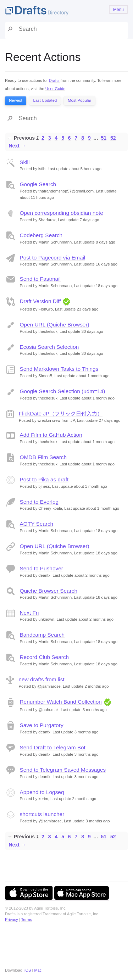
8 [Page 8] (82, 138)
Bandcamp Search (42, 635)
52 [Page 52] (113, 138)
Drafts (54, 80)
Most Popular (79, 100)
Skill (24, 162)
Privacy (11, 919)
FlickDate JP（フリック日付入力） (60, 413)
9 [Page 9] (89, 138)
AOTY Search (37, 524)
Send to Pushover (41, 568)
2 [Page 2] (42, 138)
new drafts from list (42, 679)
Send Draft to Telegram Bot (52, 747)
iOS (27, 970)
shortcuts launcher (42, 814)
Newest (15, 100)
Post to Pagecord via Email (52, 258)
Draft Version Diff (40, 301)
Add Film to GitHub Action (51, 435)
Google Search (38, 184)
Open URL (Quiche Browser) (54, 325)
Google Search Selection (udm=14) (62, 391)
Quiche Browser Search (49, 591)
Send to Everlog (39, 502)
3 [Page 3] (49, 138)
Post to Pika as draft (44, 479)
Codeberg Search (41, 235)
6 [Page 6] (69, 138)
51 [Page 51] (104, 138)
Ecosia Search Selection (49, 347)
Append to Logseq (42, 792)
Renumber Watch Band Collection (61, 702)
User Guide (55, 88)
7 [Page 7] (76, 138)
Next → (17, 146)
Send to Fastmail (40, 279)
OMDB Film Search (43, 457)
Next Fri (29, 613)
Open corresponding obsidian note (61, 213)
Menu (118, 9)
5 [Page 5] (62, 138)
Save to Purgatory (41, 725)
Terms (26, 919)
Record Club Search (44, 657)
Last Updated (45, 100)
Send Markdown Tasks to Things (59, 369)
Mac (37, 970)
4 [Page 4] (56, 138)
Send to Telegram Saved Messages (63, 770)
